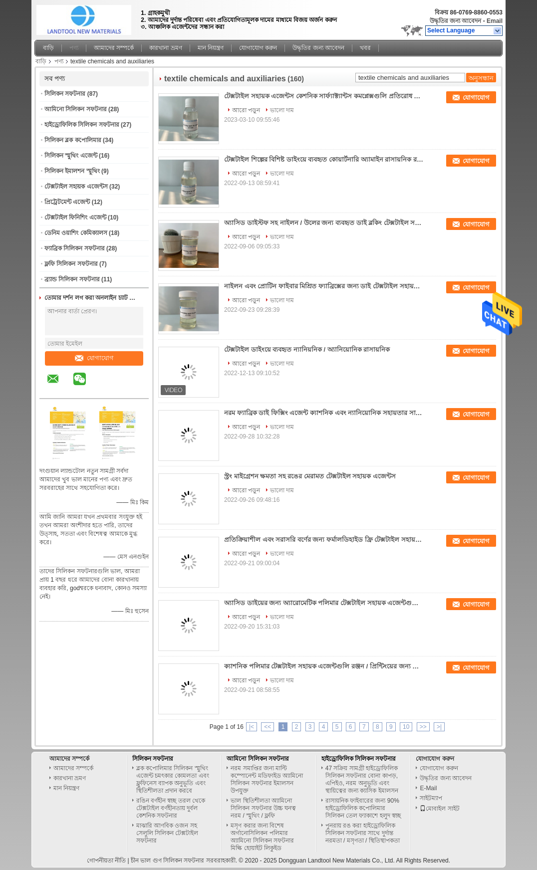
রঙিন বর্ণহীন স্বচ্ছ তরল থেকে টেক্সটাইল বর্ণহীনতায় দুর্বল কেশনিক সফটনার (170, 808)
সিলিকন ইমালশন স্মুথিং (72, 171)
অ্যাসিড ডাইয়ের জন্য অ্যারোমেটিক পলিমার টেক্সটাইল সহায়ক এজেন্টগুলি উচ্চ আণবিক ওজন (324, 603)
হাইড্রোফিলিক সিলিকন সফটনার (81, 124)
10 (406, 726)
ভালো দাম (282, 110)
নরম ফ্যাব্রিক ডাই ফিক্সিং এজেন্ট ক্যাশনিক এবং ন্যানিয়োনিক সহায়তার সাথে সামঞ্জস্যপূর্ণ (324, 413)
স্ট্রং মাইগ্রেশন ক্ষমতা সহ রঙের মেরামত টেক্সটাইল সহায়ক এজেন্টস (310, 476)
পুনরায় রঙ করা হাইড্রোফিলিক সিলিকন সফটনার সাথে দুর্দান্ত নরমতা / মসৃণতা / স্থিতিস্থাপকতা (362, 833)
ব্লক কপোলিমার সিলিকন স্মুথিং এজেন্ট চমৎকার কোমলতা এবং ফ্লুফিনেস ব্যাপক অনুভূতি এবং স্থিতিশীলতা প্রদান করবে (172, 779)
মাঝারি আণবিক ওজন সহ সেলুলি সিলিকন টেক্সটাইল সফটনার (167, 833)
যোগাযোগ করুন (258, 47)
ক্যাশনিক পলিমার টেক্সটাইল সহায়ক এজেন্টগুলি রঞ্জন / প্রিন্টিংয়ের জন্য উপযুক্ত (324, 666)
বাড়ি (48, 47)
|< (251, 726)
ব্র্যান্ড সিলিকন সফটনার (72, 279)
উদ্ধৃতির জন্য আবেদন (456, 20)
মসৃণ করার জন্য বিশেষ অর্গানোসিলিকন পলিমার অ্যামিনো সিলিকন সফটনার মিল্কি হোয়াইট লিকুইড (262, 837)
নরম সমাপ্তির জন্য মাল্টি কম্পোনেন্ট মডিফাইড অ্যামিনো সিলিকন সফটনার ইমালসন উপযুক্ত (267, 779)
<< (267, 726)
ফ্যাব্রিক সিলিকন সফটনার (74, 248)
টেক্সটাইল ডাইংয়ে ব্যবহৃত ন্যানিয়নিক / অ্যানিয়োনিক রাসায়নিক (307, 349)
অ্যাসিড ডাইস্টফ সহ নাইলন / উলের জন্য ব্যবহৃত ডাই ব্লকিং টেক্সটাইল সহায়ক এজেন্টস (324, 222)
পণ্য (73, 47)
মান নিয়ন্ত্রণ (211, 47)
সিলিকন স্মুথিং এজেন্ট (70, 155)
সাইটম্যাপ (431, 798)
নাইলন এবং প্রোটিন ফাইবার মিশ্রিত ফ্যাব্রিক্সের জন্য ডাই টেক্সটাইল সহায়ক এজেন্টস (324, 286)
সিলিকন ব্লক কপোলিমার (72, 140)
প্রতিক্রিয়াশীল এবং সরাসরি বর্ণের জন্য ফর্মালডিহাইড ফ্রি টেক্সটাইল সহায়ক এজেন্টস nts (324, 539)
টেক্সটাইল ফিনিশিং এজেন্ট (75, 217)
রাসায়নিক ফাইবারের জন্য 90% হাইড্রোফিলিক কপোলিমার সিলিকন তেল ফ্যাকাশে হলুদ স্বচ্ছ (363, 808)
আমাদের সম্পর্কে (114, 47)
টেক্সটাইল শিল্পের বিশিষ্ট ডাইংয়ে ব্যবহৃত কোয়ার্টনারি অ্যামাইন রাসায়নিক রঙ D (324, 159)
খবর (365, 47)
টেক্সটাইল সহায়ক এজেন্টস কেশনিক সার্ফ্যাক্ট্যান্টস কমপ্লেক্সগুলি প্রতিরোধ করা (324, 96)
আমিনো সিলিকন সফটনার (75, 109)
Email (495, 20)
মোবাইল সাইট (439, 808)
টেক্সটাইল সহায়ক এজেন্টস (76, 186)
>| (439, 726)
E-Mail (428, 788)
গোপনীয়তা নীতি (106, 860)
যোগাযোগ (94, 358)
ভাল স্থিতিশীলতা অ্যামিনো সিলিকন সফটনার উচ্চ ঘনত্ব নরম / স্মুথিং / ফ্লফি (263, 808)
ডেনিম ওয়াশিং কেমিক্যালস (75, 232)
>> (423, 726)
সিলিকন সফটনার (64, 93)
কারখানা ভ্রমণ (165, 47)
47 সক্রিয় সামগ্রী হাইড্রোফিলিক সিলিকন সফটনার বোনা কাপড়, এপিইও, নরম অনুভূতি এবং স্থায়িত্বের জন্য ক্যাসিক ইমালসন (361, 779)
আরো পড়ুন (246, 110)
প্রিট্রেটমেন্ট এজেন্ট (67, 202)
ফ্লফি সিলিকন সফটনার (71, 263)
